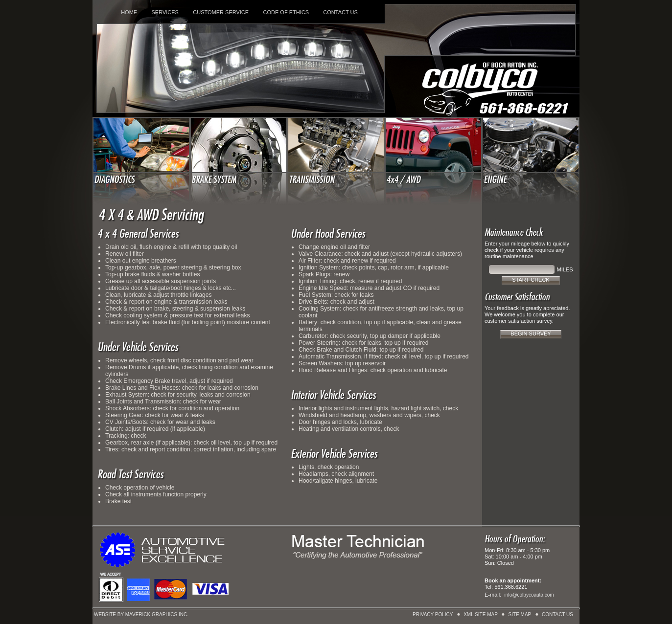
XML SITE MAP (480, 614)
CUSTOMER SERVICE (221, 12)
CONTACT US (340, 12)
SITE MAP (520, 614)
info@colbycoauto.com (529, 595)
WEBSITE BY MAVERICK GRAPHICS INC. (141, 614)
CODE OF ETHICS (286, 12)
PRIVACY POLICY (433, 614)
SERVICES (164, 12)
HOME (129, 12)
